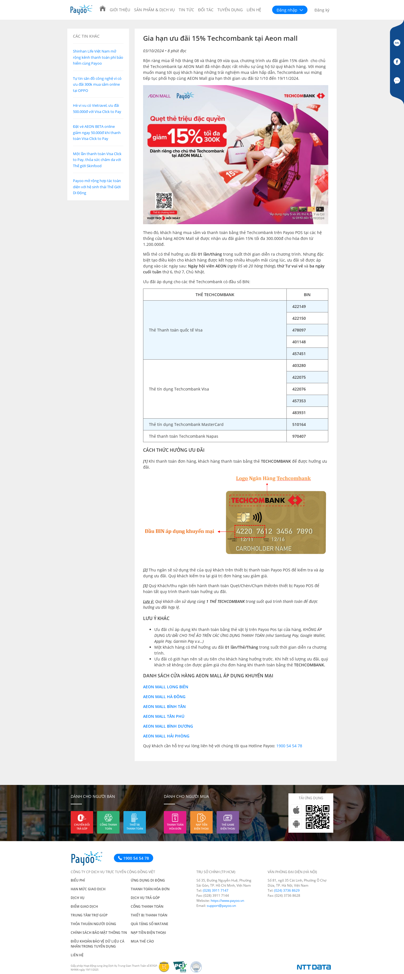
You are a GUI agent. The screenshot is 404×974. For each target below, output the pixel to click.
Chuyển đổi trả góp (82, 826)
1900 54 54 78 (289, 745)
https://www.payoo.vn (227, 900)
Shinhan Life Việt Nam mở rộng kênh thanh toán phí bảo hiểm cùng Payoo (98, 57)
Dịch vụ (77, 897)
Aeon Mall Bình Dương (168, 726)
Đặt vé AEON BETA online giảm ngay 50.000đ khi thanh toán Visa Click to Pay (97, 132)
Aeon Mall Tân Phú (163, 716)
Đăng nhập (290, 10)
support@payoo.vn (221, 905)
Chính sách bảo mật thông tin (99, 932)
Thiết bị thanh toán (135, 826)
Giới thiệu (120, 9)
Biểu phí (78, 880)
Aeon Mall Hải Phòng (166, 736)
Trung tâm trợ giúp (89, 915)
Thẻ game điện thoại (228, 826)
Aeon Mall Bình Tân (164, 706)
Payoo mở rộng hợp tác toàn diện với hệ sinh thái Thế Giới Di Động (97, 186)
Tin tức (186, 9)
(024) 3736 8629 (287, 890)
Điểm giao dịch (84, 906)
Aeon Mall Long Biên (165, 686)
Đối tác (206, 9)
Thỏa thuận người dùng (93, 923)
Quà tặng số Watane (149, 923)
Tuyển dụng (230, 9)
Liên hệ (254, 9)
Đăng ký (322, 10)
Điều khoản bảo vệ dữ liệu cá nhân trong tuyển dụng (97, 944)
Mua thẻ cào (142, 941)
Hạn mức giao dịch (88, 889)
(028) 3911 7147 (215, 890)
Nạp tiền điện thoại (201, 826)
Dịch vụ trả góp (145, 897)
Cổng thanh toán (108, 826)
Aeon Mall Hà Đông (164, 696)
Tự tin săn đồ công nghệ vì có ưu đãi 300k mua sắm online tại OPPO (97, 84)
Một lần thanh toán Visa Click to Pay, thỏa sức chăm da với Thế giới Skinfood (97, 159)
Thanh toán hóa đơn (175, 826)
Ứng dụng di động (148, 880)
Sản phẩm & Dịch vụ (154, 9)
